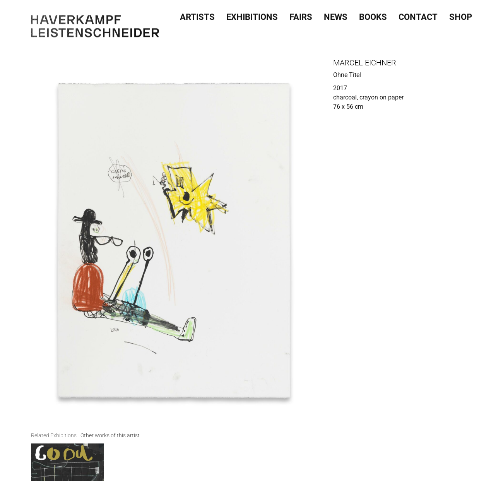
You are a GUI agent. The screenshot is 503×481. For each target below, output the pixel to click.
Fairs (300, 13)
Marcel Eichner (364, 62)
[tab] (54, 410)
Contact (418, 13)
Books (373, 13)
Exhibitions (252, 13)
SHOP (460, 13)
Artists (197, 13)
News (335, 13)
